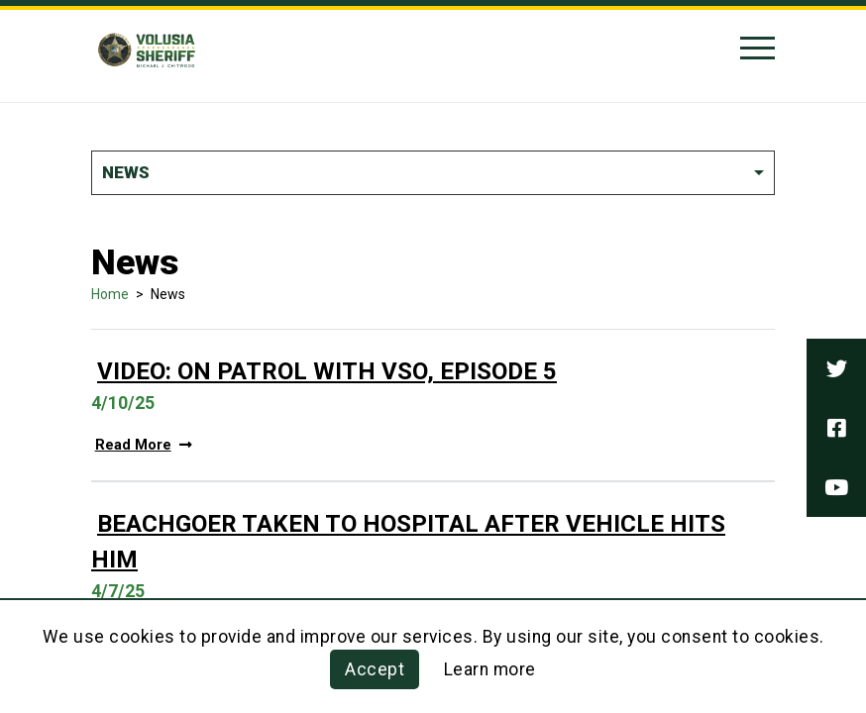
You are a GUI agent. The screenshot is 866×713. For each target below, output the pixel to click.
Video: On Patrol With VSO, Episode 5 (327, 371)
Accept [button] (374, 669)
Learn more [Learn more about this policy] (490, 669)
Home (110, 294)
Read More (143, 445)
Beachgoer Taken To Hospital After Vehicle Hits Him (408, 541)
